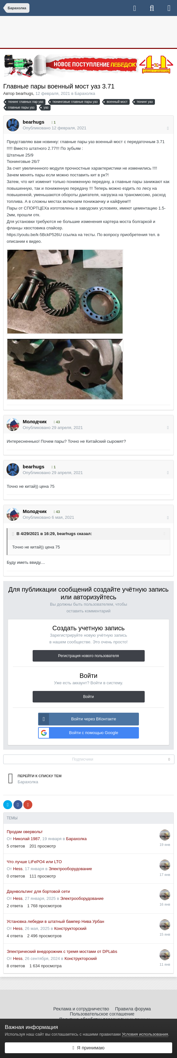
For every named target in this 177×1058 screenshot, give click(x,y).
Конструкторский (70, 928)
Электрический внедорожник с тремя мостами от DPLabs (62, 951)
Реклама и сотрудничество (81, 1008)
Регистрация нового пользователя (88, 656)
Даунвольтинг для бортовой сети (38, 891)
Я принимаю (88, 1047)
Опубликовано (54, 128)
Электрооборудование (70, 868)
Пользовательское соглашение (102, 1013)
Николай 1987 (26, 838)
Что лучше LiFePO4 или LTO (34, 861)
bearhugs (24, 93)
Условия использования (145, 1034)
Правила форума (133, 1008)
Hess (18, 868)
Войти (88, 696)
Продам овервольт (25, 831)
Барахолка (85, 93)
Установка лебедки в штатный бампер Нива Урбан (55, 921)
